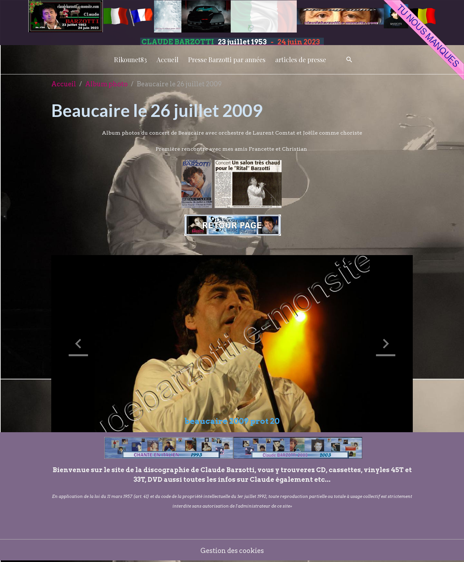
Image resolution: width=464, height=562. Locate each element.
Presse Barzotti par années (227, 59)
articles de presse (300, 59)
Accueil (168, 59)
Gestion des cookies (232, 551)
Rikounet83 (130, 59)
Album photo (106, 84)
